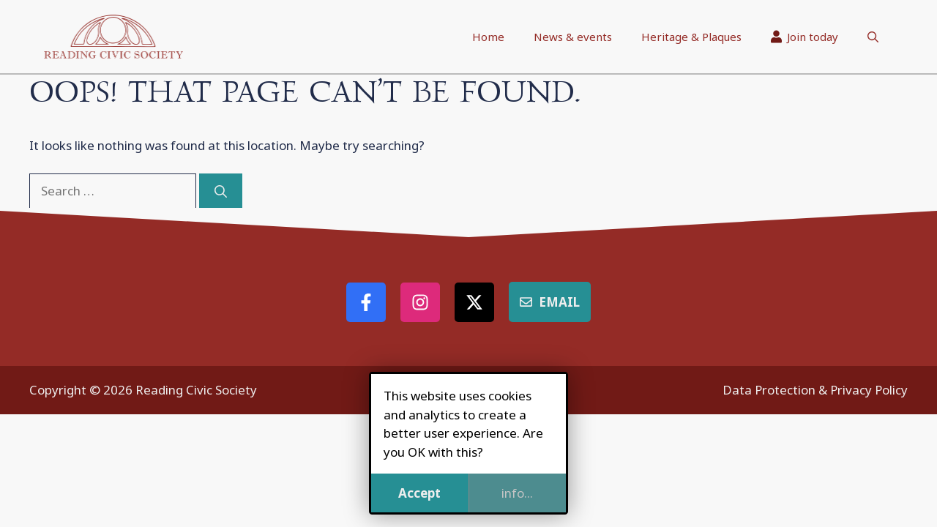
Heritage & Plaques (691, 36)
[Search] (220, 191)
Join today (805, 37)
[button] (873, 37)
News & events (573, 36)
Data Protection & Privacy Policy (815, 389)
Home (488, 36)
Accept (419, 493)
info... (517, 493)
